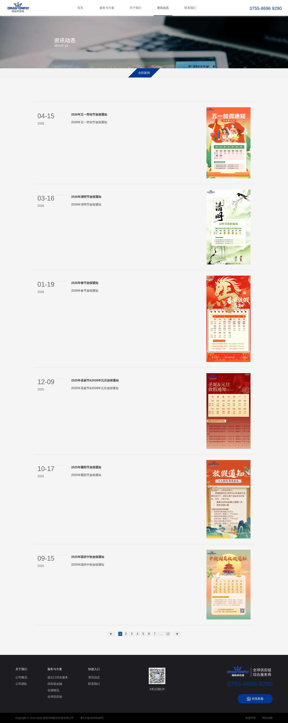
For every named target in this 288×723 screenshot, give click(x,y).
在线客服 (255, 699)
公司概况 (21, 677)
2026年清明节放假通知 (86, 196)
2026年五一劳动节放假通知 (89, 114)
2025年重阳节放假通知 (86, 467)
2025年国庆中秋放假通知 (87, 556)
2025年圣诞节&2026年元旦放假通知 (95, 380)
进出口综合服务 (57, 677)
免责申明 (250, 717)
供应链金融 (54, 683)
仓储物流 (53, 690)
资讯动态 (163, 7)
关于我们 (135, 7)
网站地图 (267, 717)
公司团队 (21, 683)
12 (168, 633)
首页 (80, 7)
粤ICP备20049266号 (92, 717)
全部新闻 (144, 72)
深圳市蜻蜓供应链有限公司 (18, 8)
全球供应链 (54, 696)
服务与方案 (107, 7)
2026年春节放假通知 (84, 282)
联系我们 (190, 7)
